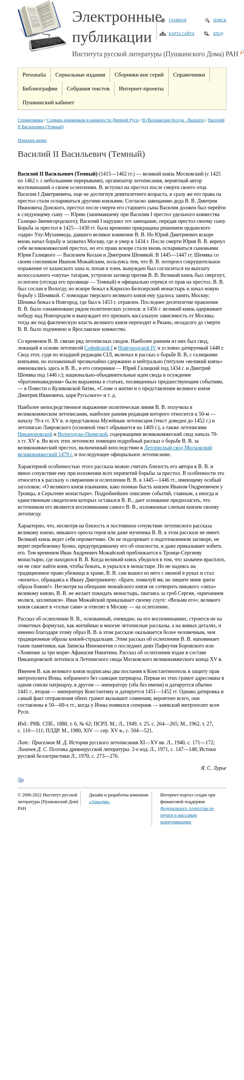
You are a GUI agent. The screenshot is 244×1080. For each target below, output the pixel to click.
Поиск (219, 20)
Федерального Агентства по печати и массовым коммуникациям (187, 815)
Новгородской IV (137, 348)
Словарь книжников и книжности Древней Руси (93, 120)
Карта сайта (181, 34)
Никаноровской (35, 434)
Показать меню (32, 140)
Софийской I (98, 348)
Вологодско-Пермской (82, 434)
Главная (178, 20)
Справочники (30, 120)
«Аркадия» (99, 801)
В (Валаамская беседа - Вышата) (173, 120)
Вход (218, 34)
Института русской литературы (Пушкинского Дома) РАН (155, 54)
